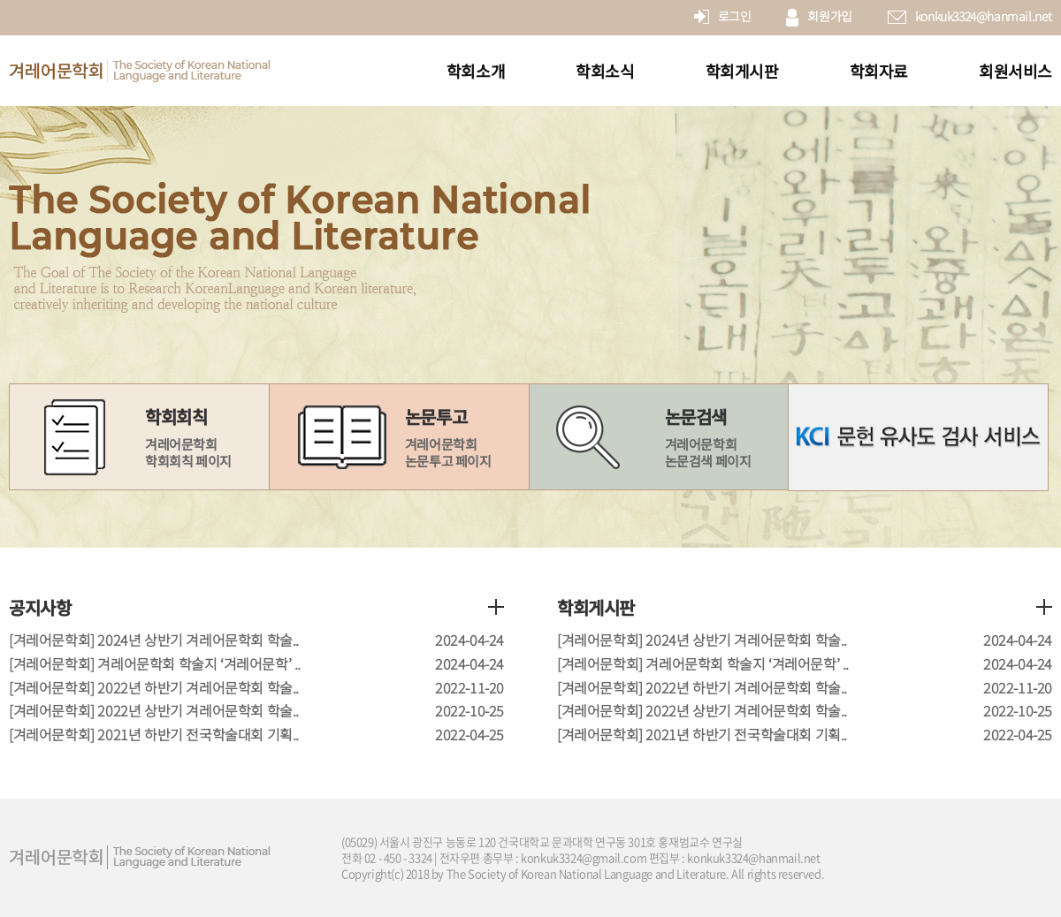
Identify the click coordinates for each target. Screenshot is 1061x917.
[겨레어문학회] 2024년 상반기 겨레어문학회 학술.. (154, 639)
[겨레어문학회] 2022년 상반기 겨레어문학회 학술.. (154, 710)
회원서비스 (1015, 70)
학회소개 (476, 70)
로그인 (723, 18)
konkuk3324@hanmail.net (970, 18)
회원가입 (818, 18)
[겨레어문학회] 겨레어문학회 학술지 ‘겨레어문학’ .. (155, 663)
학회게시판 (742, 70)
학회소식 (605, 70)
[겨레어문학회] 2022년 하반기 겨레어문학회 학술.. (154, 687)
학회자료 (879, 70)
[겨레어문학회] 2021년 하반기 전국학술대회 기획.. (154, 734)
